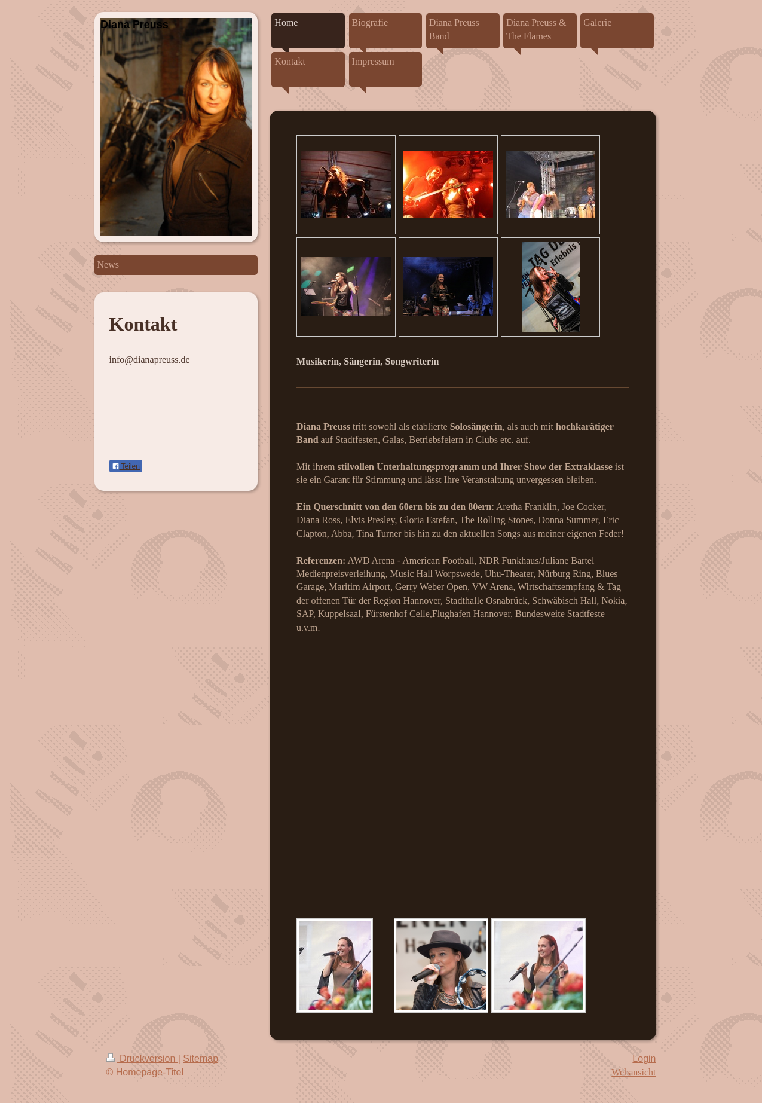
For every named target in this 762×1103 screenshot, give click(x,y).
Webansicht (633, 1072)
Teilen (126, 466)
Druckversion (142, 1058)
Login (644, 1058)
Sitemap (200, 1058)
